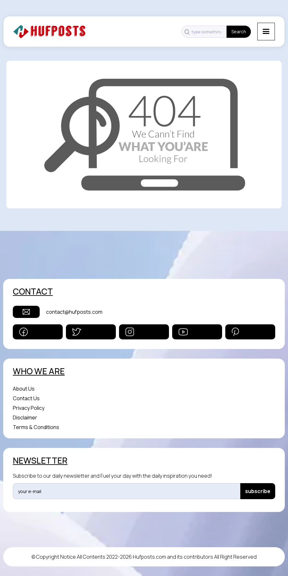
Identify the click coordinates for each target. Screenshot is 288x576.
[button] (266, 31)
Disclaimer (25, 417)
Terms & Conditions (36, 427)
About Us (24, 388)
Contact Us (26, 398)
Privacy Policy (28, 408)
